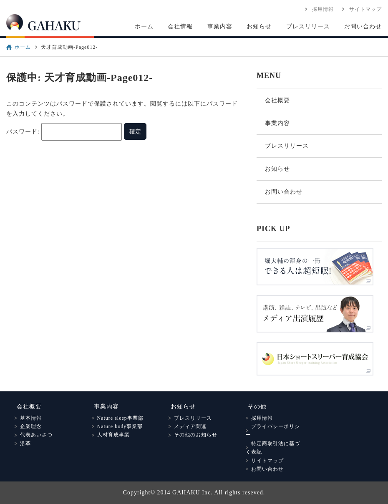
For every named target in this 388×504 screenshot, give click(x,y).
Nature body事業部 (117, 426)
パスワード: (64, 132)
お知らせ (259, 26)
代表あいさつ (34, 435)
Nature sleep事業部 (118, 418)
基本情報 (28, 418)
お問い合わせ (363, 26)
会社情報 (180, 26)
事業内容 (219, 26)
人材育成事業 (111, 435)
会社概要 (277, 100)
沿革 (23, 443)
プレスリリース (308, 26)
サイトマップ (363, 9)
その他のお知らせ (193, 435)
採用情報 (320, 9)
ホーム (144, 26)
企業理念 (28, 426)
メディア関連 (188, 426)
